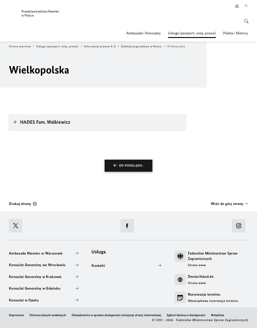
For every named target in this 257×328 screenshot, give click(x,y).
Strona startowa (21, 46)
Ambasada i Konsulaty (143, 33)
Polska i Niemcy (235, 33)
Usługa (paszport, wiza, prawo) (192, 33)
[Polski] (246, 6)
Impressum (16, 315)
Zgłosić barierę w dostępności (186, 315)
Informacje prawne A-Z (101, 46)
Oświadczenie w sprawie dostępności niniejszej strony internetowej (116, 315)
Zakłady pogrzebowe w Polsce (143, 46)
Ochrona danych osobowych (47, 315)
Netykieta (217, 315)
